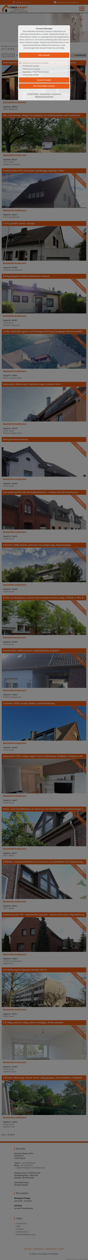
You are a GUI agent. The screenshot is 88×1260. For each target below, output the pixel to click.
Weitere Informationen (44, 97)
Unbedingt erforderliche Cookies (35, 63)
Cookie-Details (33, 94)
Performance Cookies (31, 69)
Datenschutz (45, 94)
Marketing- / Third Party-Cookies (36, 72)
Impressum (56, 94)
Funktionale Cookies (31, 66)
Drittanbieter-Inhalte (31, 75)
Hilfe (62, 48)
